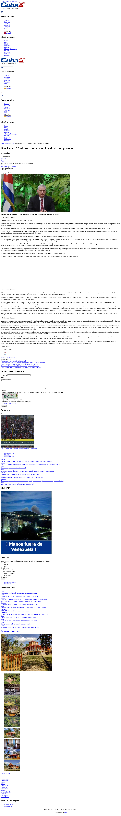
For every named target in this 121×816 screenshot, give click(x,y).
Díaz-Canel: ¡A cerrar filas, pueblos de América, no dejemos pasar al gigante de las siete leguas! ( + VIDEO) (32, 482)
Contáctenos (7, 55)
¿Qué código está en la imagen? (12, 401)
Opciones (3, 564)
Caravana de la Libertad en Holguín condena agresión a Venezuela (20, 366)
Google (13, 358)
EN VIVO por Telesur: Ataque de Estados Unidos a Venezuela (19, 450)
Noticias (7, 143)
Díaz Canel (4, 158)
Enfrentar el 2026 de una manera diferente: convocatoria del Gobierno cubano (23, 609)
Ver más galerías (5, 774)
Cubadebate (4, 783)
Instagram (7, 22)
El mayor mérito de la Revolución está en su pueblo (16, 625)
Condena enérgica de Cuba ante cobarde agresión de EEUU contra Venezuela (23, 362)
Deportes (7, 45)
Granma (3, 791)
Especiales (7, 52)
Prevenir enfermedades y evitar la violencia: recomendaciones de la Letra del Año (24, 615)
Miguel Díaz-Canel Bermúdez (9, 166)
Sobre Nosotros (8, 806)
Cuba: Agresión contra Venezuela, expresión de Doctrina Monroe (19, 364)
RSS (5, 28)
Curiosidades (7, 576)
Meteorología (4, 780)
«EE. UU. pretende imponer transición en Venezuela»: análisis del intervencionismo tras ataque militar (30, 466)
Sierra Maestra (5, 798)
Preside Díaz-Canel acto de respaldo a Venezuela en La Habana (19, 594)
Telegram (7, 26)
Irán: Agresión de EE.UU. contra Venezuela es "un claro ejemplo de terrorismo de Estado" (27, 462)
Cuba (5, 42)
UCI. (65, 813)
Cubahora (3, 795)
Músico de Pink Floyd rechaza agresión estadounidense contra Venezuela (22, 479)
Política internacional (9, 571)
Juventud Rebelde (6, 793)
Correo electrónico (6, 379)
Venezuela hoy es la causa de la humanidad (13, 361)
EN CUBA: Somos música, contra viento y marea (15, 612)
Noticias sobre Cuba (9, 573)
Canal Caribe (4, 782)
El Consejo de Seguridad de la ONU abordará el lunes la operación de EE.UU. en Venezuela (27, 472)
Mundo (6, 44)
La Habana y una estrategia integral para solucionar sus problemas (20, 628)
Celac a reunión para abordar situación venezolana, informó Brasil (20, 475)
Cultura (6, 47)
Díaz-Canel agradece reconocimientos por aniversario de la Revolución (21, 602)
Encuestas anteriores (10, 583)
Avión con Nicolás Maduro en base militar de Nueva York (17, 485)
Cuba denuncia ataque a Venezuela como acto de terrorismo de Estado (21, 367)
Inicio (6, 41)
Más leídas (7, 456)
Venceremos (4, 796)
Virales (5, 578)
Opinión (6, 50)
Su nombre (4, 375)
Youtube (6, 20)
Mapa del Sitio (8, 807)
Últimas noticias (9, 454)
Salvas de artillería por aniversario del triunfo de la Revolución (19, 622)
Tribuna (3, 785)
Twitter (6, 23)
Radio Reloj (4, 787)
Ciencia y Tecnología (10, 49)
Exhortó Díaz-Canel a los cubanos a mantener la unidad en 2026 (19, 619)
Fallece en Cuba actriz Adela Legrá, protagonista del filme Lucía (19, 606)
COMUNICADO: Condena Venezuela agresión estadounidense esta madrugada (24, 601)
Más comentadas (9, 458)
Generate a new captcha (9, 404)
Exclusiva (3, 480)
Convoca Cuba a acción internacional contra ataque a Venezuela (19, 597)
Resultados (7, 585)
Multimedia (7, 54)
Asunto (3, 377)
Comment (4, 381)
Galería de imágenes (10, 632)
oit (1, 160)
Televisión (6, 569)
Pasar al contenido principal (9, 1)
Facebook (7, 25)
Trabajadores (4, 790)
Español (7, 33)
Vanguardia (4, 788)
